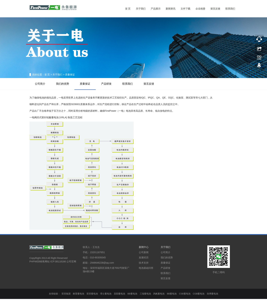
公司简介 (41, 84)
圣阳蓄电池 (119, 294)
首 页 (128, 8)
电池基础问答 (146, 269)
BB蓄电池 (132, 294)
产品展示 (155, 8)
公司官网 (71, 262)
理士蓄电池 (105, 294)
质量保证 (88, 84)
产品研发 (111, 84)
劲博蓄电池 (212, 294)
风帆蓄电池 (158, 294)
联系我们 (230, 8)
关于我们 (141, 8)
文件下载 (185, 8)
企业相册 (200, 8)
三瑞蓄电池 (145, 294)
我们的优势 (64, 84)
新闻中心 (144, 248)
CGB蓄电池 (198, 294)
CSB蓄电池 (184, 294)
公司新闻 (144, 253)
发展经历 (144, 258)
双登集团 (66, 294)
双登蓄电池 (92, 294)
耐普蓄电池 (78, 294)
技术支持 (144, 263)
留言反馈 (215, 8)
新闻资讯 (170, 8)
